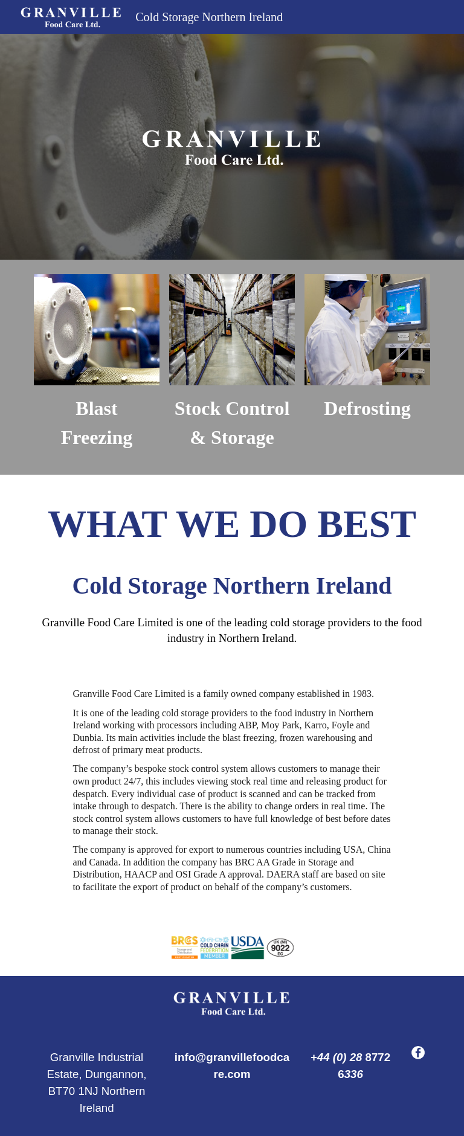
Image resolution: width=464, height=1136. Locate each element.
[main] (96, 422)
